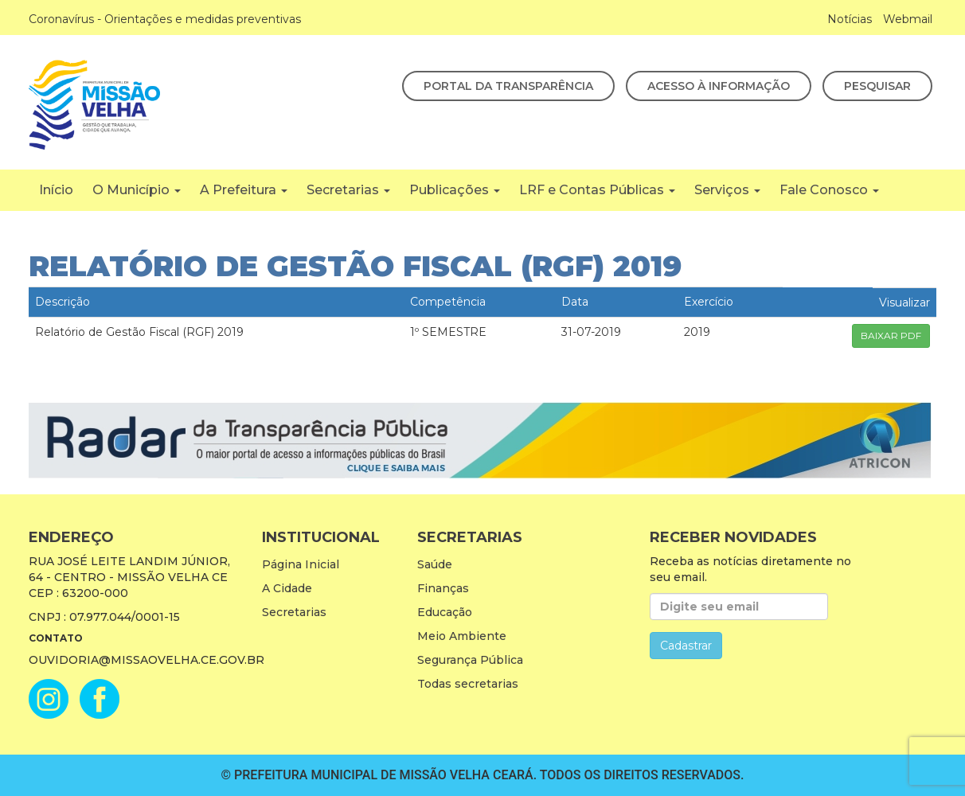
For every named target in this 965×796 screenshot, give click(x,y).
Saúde (434, 564)
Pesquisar (877, 86)
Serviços (727, 189)
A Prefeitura (243, 189)
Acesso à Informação (718, 86)
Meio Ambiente (461, 636)
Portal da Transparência (508, 86)
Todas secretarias (467, 684)
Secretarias (348, 189)
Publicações (454, 189)
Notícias (849, 19)
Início (56, 189)
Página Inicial (300, 564)
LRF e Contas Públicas (597, 189)
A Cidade (287, 588)
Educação (444, 612)
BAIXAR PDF (891, 335)
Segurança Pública (470, 660)
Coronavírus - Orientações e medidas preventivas (165, 19)
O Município (136, 189)
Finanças (443, 588)
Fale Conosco (829, 189)
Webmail (907, 19)
